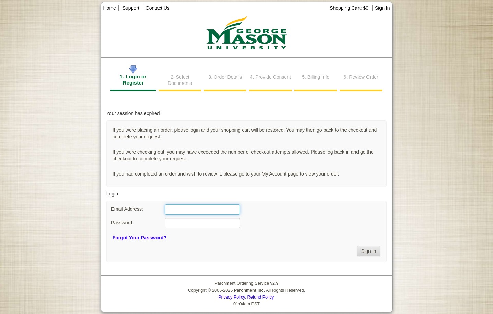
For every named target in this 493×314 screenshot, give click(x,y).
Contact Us (157, 8)
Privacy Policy (231, 297)
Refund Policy (260, 297)
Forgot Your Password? (139, 237)
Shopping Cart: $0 (350, 8)
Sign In (382, 8)
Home (109, 8)
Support (130, 8)
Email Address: (127, 209)
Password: (122, 222)
